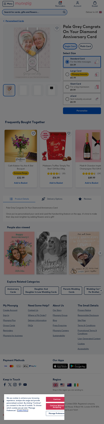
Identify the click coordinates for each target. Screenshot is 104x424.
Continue (56, 399)
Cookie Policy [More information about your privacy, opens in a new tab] (22, 410)
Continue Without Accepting (57, 406)
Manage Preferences (57, 413)
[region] (34, 407)
